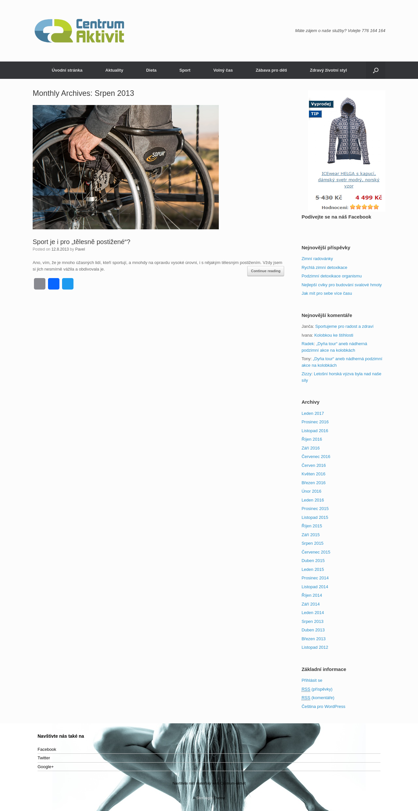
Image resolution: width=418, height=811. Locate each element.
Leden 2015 (312, 569)
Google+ (46, 766)
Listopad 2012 (314, 647)
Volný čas (223, 70)
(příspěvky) (316, 689)
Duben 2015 (313, 560)
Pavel (80, 249)
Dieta (151, 70)
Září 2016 (310, 448)
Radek (307, 343)
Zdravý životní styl (328, 70)
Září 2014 (310, 604)
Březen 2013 (313, 638)
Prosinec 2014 (315, 577)
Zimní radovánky (317, 258)
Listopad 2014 (314, 586)
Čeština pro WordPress (323, 706)
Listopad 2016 (314, 430)
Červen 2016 (313, 465)
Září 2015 (310, 534)
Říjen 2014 (311, 595)
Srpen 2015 (312, 543)
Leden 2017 (312, 413)
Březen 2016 (313, 482)
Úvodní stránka (67, 70)
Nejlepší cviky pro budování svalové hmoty (341, 284)
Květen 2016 (313, 473)
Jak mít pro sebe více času (326, 293)
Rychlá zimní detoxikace (324, 267)
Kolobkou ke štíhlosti (333, 335)
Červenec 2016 (315, 456)
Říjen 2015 (311, 525)
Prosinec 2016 (315, 421)
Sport (184, 70)
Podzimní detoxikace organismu (331, 275)
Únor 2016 (311, 491)
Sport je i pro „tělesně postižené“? (81, 241)
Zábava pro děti (271, 70)
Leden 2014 (312, 612)
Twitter (44, 757)
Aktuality (114, 70)
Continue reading (265, 271)
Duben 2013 (313, 629)
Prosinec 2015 (315, 508)
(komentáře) (317, 697)
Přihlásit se (311, 680)
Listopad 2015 (314, 517)
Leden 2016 (312, 500)
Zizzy (306, 373)
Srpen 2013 (312, 621)
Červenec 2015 (315, 552)
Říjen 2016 (311, 439)
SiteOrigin (204, 798)
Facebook (47, 749)
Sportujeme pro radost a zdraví (344, 326)
